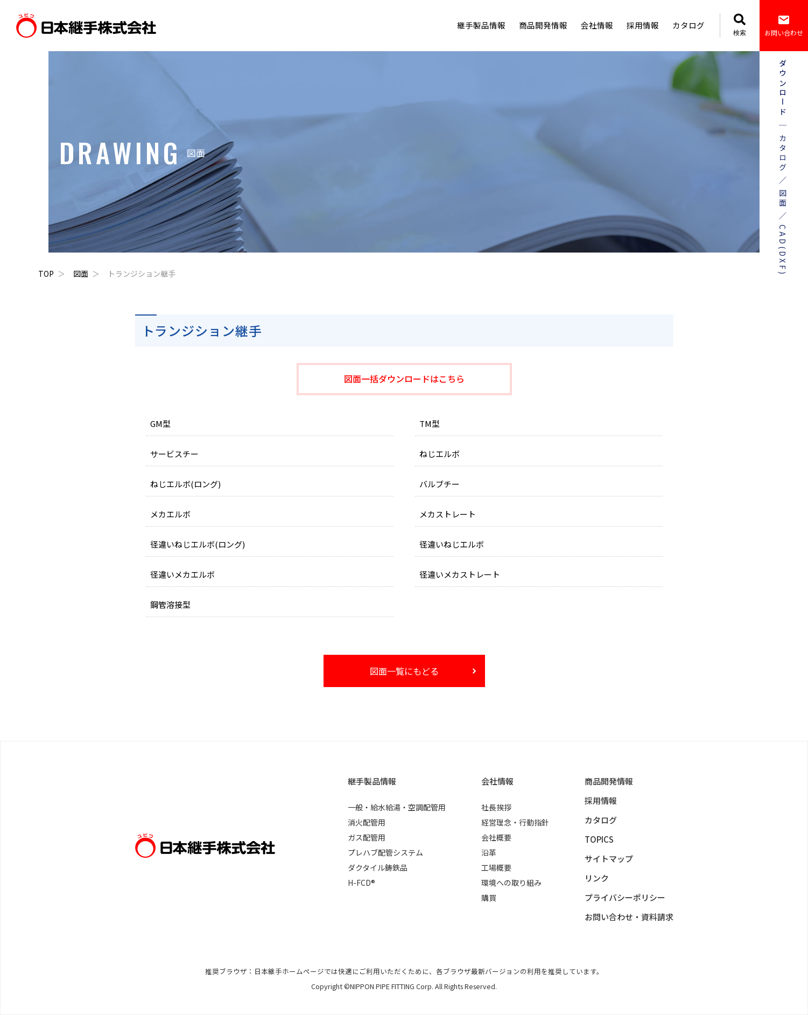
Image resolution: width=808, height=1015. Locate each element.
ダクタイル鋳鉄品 (377, 867)
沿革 (488, 852)
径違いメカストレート (459, 574)
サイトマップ (609, 858)
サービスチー (174, 453)
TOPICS (599, 839)
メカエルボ (170, 514)
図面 (80, 273)
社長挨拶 (496, 807)
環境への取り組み (511, 882)
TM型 (429, 423)
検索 (739, 25)
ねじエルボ (439, 453)
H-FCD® (361, 882)
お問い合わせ (783, 25)
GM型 (160, 423)
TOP (46, 273)
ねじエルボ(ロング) (185, 483)
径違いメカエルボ (182, 574)
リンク (597, 878)
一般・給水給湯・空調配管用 (397, 807)
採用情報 (643, 25)
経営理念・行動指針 (515, 822)
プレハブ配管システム (385, 852)
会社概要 (496, 837)
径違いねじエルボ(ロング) (197, 544)
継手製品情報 (481, 25)
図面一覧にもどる (404, 670)
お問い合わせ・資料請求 (629, 916)
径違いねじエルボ (451, 544)
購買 (488, 897)
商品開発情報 (543, 25)
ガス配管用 (366, 837)
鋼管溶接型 (170, 604)
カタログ (688, 25)
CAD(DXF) (782, 250)
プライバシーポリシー (625, 897)
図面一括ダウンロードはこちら (404, 378)
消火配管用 (366, 822)
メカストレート (447, 514)
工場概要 (496, 867)
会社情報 (597, 25)
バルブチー (439, 483)
